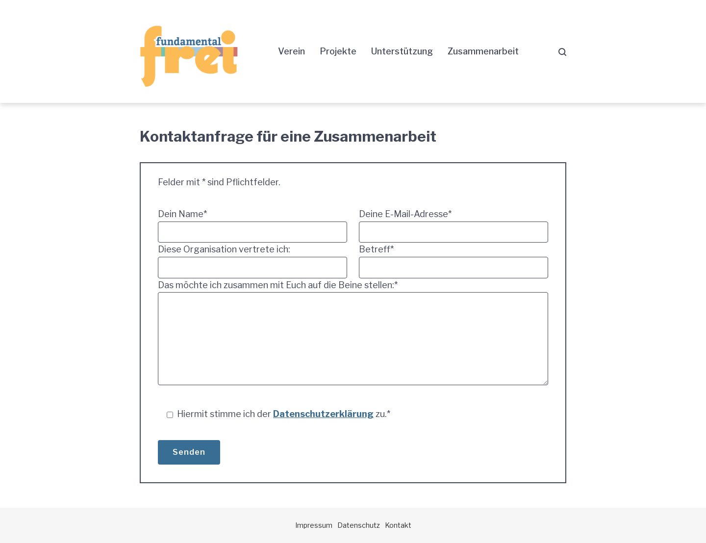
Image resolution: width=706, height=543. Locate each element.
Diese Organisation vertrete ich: (252, 261)
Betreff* (453, 261)
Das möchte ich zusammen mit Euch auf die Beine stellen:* (353, 335)
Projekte (338, 51)
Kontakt (398, 525)
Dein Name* (252, 226)
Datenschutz (358, 525)
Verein (291, 51)
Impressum (313, 525)
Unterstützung (402, 51)
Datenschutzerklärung (323, 414)
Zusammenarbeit (483, 51)
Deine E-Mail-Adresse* (453, 226)
